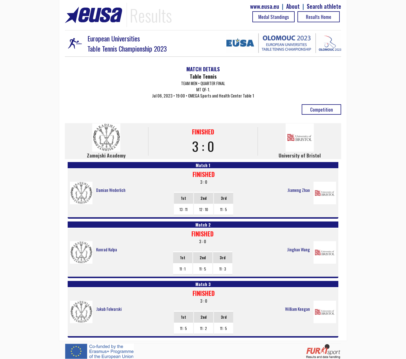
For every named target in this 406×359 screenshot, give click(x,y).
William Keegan (297, 309)
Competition (321, 109)
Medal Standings (273, 16)
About (293, 6)
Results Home (318, 16)
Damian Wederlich (110, 190)
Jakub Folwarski (109, 309)
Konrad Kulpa (106, 249)
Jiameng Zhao (298, 190)
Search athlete (324, 6)
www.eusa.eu (264, 6)
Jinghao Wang (298, 249)
